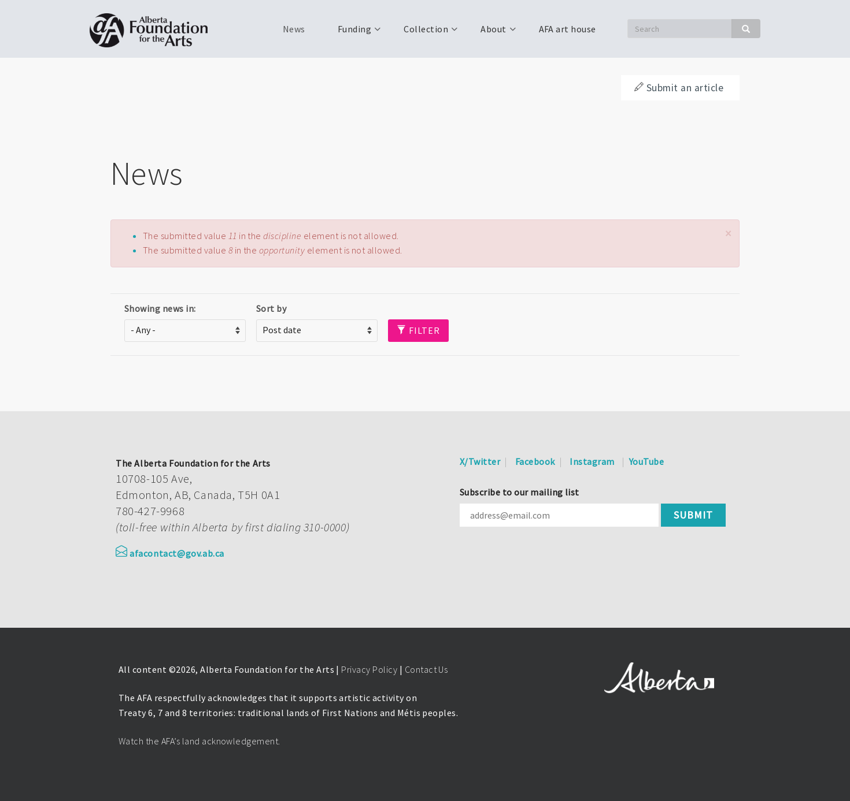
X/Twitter (480, 461)
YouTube (646, 461)
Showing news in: (160, 308)
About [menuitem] (492, 33)
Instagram (592, 461)
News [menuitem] (294, 29)
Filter (418, 330)
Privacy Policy (369, 669)
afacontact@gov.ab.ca (170, 553)
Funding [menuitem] (353, 33)
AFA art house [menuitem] (567, 29)
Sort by (271, 308)
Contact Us (426, 669)
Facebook (535, 461)
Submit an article (678, 87)
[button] (728, 234)
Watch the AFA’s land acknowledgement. (199, 741)
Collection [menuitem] (425, 33)
